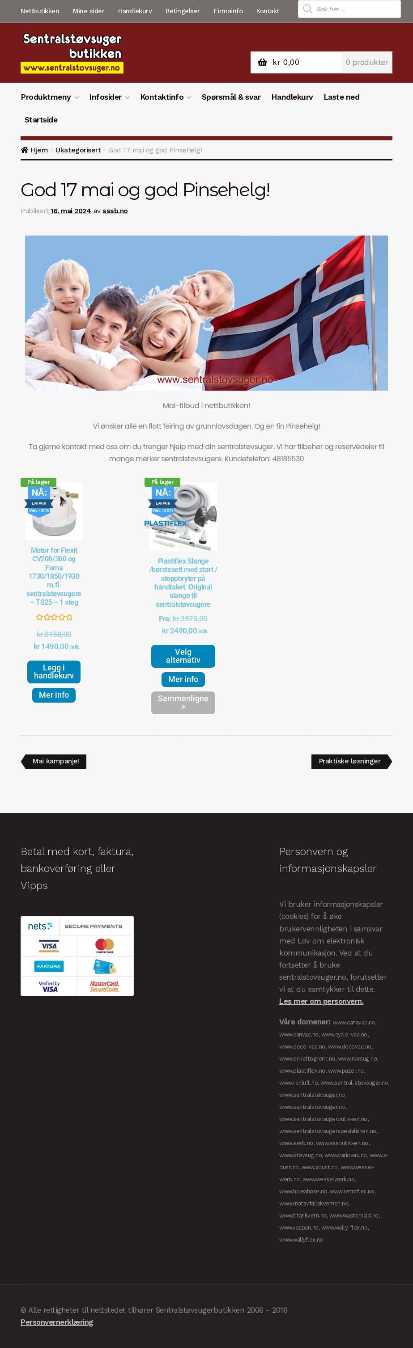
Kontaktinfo (162, 97)
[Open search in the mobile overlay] (349, 9)
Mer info (54, 694)
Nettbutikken (40, 11)
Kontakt (267, 11)
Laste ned (342, 97)
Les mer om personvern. (321, 1001)
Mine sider (88, 11)
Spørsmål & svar (231, 97)
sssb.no (115, 211)
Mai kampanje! (56, 760)
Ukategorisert (78, 150)
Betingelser (183, 11)
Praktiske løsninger (349, 760)
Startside (41, 119)
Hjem (39, 150)
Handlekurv (135, 11)
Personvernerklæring (57, 1322)
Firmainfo (228, 11)
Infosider (105, 97)
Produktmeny (46, 97)
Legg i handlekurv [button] (54, 671)
